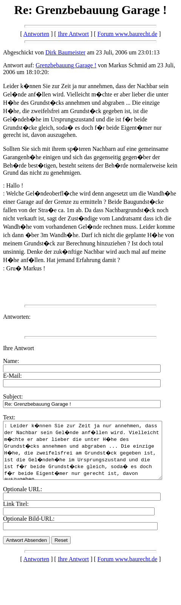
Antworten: (17, 316)
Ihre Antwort (73, 34)
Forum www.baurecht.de (127, 34)
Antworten (36, 34)
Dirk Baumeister (65, 52)
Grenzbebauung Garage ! (66, 65)
